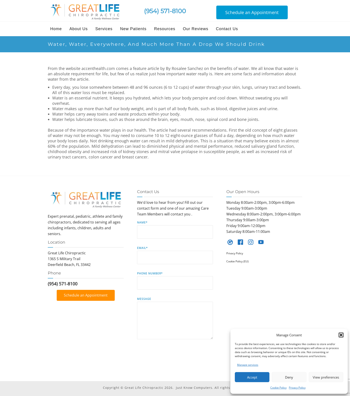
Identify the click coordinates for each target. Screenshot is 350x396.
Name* (175, 233)
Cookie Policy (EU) (237, 261)
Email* (175, 258)
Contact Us (227, 29)
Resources (164, 29)
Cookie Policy (278, 388)
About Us (78, 29)
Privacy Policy (297, 388)
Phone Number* (175, 284)
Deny (289, 377)
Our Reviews (195, 29)
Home (56, 29)
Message (175, 321)
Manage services (247, 365)
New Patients (133, 29)
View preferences (326, 377)
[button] (341, 335)
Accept (252, 377)
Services (103, 29)
